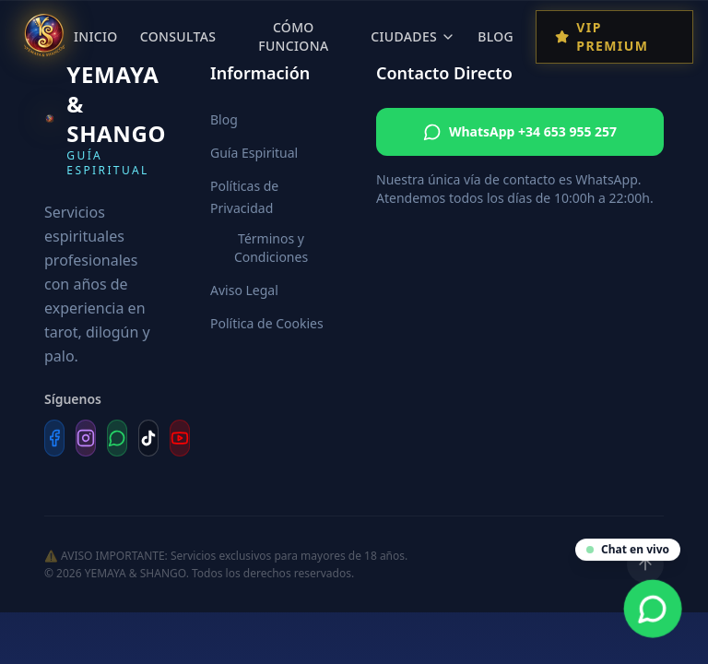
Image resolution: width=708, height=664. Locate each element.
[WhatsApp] (117, 438)
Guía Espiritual (254, 152)
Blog (495, 36)
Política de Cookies (267, 323)
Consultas (178, 36)
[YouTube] (180, 438)
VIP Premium (601, 36)
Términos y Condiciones (271, 248)
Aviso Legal (244, 290)
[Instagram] (86, 438)
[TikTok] (148, 438)
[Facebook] (54, 438)
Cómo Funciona (293, 36)
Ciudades (413, 36)
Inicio (96, 36)
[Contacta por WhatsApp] (653, 609)
